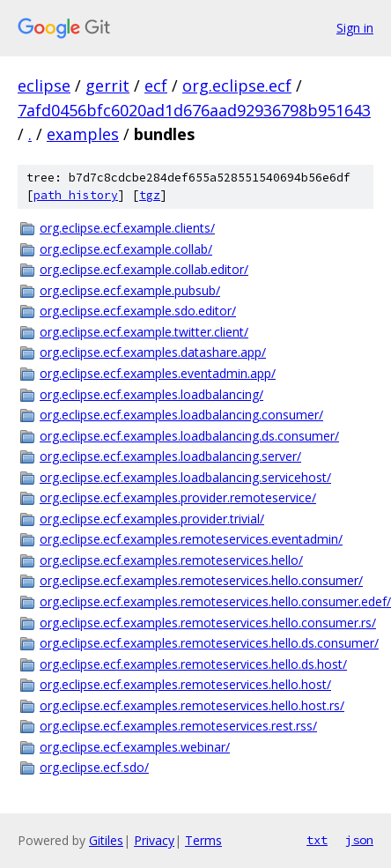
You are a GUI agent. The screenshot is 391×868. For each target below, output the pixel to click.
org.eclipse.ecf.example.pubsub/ (130, 290)
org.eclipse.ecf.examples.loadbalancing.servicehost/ (185, 477)
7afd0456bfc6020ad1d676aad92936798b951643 (194, 110)
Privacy (154, 840)
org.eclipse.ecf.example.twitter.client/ (144, 331)
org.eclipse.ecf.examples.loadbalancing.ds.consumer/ (189, 435)
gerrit (107, 85)
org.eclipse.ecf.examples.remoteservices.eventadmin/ (191, 538)
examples (83, 134)
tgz (149, 195)
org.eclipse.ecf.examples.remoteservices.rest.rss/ (178, 725)
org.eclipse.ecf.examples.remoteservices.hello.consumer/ (201, 580)
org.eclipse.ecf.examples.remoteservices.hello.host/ (185, 684)
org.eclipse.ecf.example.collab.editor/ (144, 269)
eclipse (44, 85)
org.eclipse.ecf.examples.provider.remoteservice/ (178, 497)
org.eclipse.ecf (236, 85)
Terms (203, 840)
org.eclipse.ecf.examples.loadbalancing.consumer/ (181, 414)
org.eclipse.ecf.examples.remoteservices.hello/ (171, 560)
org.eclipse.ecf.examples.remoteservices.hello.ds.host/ (193, 664)
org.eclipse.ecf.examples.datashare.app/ (153, 352)
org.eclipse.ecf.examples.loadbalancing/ (151, 394)
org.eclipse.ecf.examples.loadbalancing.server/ (170, 456)
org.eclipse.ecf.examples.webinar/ (135, 746)
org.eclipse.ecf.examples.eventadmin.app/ (158, 373)
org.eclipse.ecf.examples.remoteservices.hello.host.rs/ (192, 705)
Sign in (354, 27)
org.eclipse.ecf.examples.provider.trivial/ (152, 518)
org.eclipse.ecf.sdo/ (94, 767)
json (359, 840)
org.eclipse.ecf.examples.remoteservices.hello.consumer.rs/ (206, 622)
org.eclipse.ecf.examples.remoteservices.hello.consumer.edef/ (206, 601)
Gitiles (106, 840)
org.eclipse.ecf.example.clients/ (127, 227)
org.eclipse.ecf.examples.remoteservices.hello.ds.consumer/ (206, 642)
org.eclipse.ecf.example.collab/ (126, 249)
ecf (155, 85)
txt (317, 840)
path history (75, 195)
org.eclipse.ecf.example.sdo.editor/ (138, 310)
